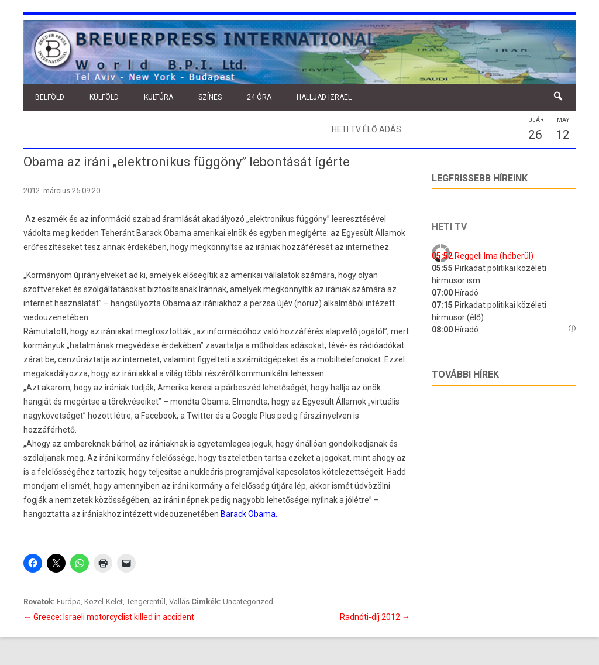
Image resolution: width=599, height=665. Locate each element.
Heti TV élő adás (366, 129)
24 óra (259, 97)
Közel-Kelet (103, 601)
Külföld (104, 97)
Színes (210, 97)
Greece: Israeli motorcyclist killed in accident (108, 617)
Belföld (49, 97)
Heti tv (449, 226)
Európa (69, 601)
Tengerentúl (146, 601)
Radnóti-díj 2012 (375, 617)
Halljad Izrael (324, 97)
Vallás (179, 601)
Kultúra (158, 97)
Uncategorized (248, 601)
